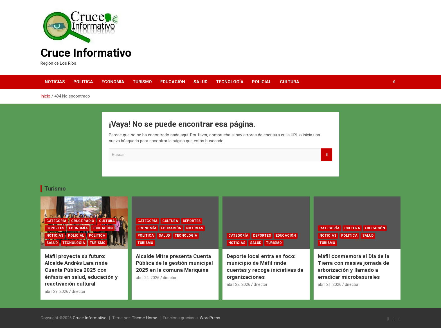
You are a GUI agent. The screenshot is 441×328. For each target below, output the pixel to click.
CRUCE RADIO (82, 221)
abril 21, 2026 (329, 284)
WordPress (210, 317)
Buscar (326, 154)
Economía (113, 81)
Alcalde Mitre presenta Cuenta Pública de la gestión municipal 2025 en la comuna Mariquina (174, 263)
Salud (201, 81)
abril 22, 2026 (238, 284)
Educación (172, 81)
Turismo (142, 81)
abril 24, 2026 (147, 277)
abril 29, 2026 (56, 291)
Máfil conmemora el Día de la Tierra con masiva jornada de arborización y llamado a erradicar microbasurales (353, 266)
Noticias (55, 81)
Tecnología (230, 81)
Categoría (56, 221)
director (79, 291)
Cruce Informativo (85, 53)
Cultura (289, 81)
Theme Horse (144, 317)
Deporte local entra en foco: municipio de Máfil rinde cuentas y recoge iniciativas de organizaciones (265, 266)
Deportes (55, 228)
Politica (83, 81)
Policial (261, 81)
